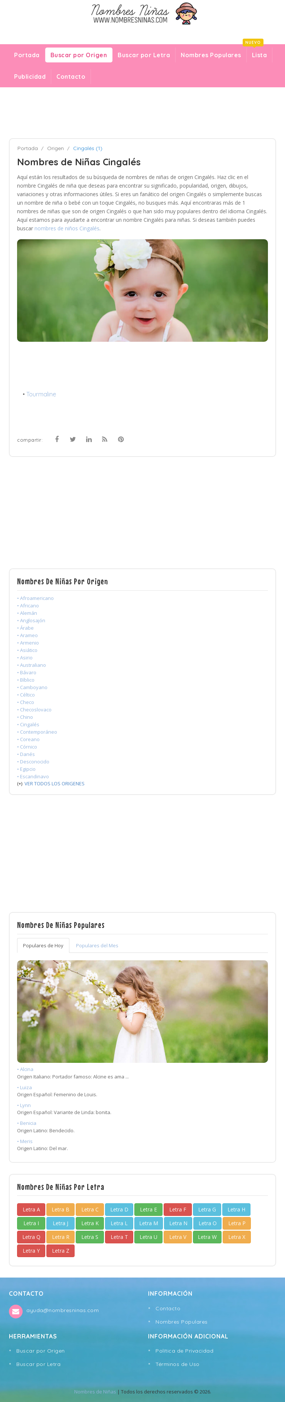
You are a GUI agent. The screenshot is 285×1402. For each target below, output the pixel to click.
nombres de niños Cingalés (67, 228)
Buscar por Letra (144, 55)
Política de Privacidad (184, 1350)
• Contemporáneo (37, 731)
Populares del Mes (97, 945)
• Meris (25, 1141)
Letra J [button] (60, 1223)
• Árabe (25, 627)
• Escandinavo (33, 776)
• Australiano (31, 665)
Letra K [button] (90, 1223)
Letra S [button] (89, 1236)
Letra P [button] (237, 1223)
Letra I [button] (31, 1223)
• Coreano (28, 739)
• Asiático (27, 650)
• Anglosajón (31, 620)
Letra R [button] (60, 1236)
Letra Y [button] (31, 1250)
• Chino (25, 717)
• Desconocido (33, 761)
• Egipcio (26, 769)
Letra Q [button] (31, 1236)
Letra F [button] (177, 1209)
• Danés (26, 754)
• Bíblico (26, 679)
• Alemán (27, 613)
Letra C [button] (90, 1209)
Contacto (70, 76)
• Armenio (28, 642)
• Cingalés (28, 724)
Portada (27, 55)
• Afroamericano (35, 598)
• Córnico (27, 746)
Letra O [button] (208, 1223)
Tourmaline (41, 394)
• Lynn (24, 1105)
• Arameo (27, 635)
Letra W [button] (207, 1236)
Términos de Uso (177, 1364)
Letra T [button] (119, 1236)
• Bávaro (26, 672)
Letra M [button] (148, 1223)
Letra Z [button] (60, 1250)
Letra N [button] (178, 1223)
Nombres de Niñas (95, 1391)
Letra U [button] (148, 1236)
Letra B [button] (60, 1209)
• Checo (25, 702)
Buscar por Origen (78, 55)
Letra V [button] (177, 1236)
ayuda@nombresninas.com (62, 1310)
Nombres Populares (211, 55)
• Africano (28, 605)
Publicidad (30, 76)
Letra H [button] (236, 1209)
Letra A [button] (31, 1209)
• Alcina (25, 1069)
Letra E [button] (148, 1209)
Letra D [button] (119, 1209)
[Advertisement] (142, 113)
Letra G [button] (207, 1209)
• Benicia (26, 1123)
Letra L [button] (119, 1223)
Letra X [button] (236, 1236)
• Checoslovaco (34, 709)
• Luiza (24, 1087)
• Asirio (25, 657)
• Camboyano (32, 687)
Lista (257, 53)
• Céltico (26, 694)
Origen (55, 148)
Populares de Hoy (43, 945)
